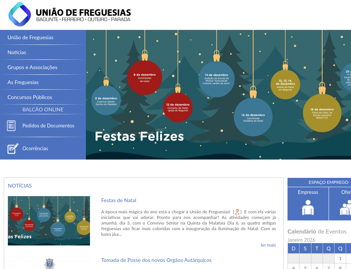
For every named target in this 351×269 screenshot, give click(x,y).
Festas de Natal (118, 200)
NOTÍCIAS (20, 185)
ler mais (268, 245)
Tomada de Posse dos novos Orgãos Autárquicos (156, 260)
